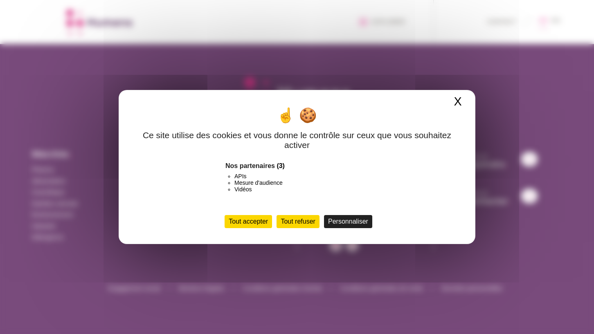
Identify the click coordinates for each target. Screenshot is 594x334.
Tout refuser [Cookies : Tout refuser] (298, 221)
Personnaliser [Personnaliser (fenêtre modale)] (348, 221)
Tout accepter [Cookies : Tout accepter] (248, 221)
